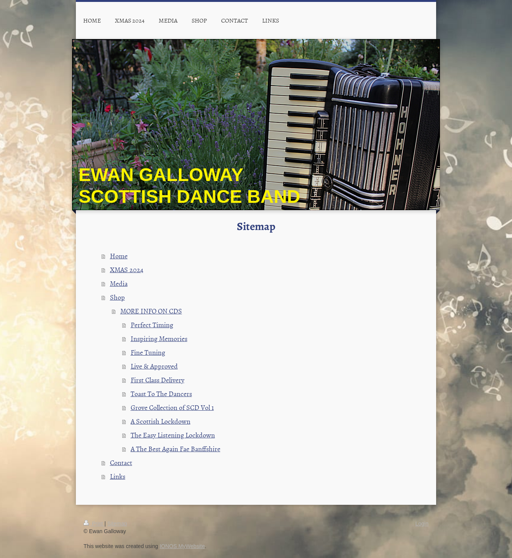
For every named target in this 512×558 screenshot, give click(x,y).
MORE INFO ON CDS (151, 311)
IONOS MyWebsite (182, 546)
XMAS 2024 (126, 269)
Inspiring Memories (159, 338)
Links (117, 476)
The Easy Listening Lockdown (173, 435)
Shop (117, 297)
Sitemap (117, 523)
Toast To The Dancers (161, 393)
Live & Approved (154, 366)
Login (421, 523)
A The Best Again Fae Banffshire (175, 449)
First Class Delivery (157, 380)
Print (94, 523)
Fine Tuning (148, 352)
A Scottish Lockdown (160, 421)
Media (119, 283)
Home (119, 256)
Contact (121, 462)
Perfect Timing (152, 325)
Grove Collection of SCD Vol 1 (172, 407)
